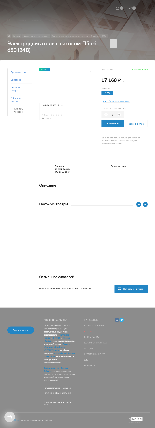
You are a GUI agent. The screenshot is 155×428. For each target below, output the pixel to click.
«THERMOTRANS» (51, 350)
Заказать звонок (20, 330)
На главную (91, 319)
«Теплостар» (64, 335)
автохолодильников (52, 362)
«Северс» (66, 338)
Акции (88, 331)
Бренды (88, 348)
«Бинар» (47, 338)
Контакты (89, 365)
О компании (92, 337)
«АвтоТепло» (59, 347)
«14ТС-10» (56, 338)
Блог (87, 359)
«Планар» (66, 344)
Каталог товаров (94, 325)
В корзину (113, 123)
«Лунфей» (48, 341)
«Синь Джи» (49, 356)
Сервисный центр (94, 354)
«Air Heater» (69, 353)
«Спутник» (48, 347)
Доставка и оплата (95, 342)
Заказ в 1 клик (136, 123)
